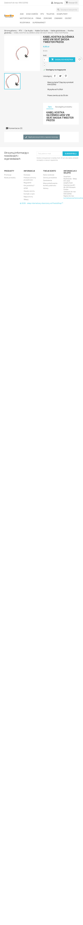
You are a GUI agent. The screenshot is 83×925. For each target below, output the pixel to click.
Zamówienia (47, 180)
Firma (38, 18)
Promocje (7, 175)
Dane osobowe (48, 175)
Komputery (62, 14)
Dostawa (27, 175)
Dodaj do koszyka (62, 59)
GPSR (26, 188)
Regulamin (27, 183)
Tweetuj (60, 76)
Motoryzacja (26, 18)
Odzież (68, 18)
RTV (42, 14)
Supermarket (39, 22)
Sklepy (26, 199)
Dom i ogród (32, 14)
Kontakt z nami (29, 194)
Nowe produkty (10, 178)
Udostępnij (55, 76)
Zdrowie (48, 18)
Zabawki (58, 18)
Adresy (45, 188)
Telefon (50, 14)
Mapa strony (28, 197)
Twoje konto (49, 171)
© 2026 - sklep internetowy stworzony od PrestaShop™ (41, 203)
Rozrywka (25, 22)
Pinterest (66, 76)
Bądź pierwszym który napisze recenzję (41, 137)
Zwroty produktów (50, 178)
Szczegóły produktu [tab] (63, 107)
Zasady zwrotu (29, 191)
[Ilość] (45, 59)
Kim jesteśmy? (29, 185)
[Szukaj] (67, 10)
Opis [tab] (50, 107)
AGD (22, 14)
